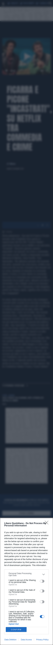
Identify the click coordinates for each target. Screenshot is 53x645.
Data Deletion (11, 639)
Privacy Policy (42, 639)
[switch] (42, 581)
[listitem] (26, 574)
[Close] (47, 523)
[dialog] (26, 581)
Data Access (26, 639)
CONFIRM (16, 629)
